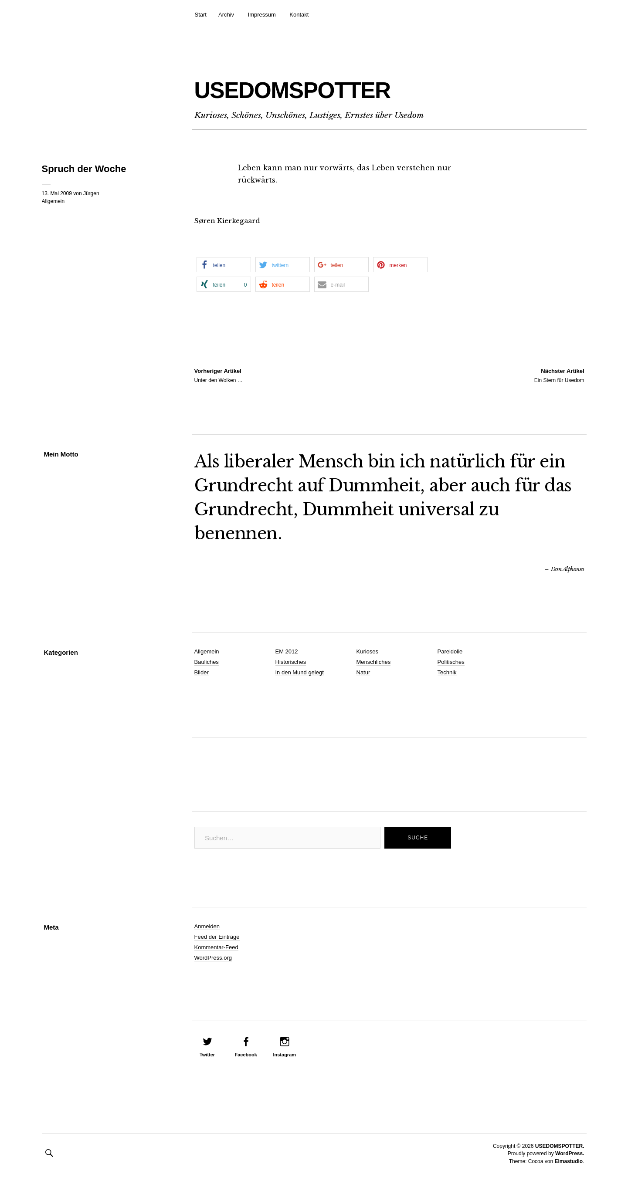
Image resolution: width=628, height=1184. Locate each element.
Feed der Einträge (217, 937)
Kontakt (299, 14)
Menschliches (373, 662)
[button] (224, 264)
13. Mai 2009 (57, 193)
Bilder (201, 672)
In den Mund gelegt (299, 672)
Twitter (207, 1054)
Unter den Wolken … (218, 375)
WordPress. (569, 1153)
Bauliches (206, 662)
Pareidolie (450, 651)
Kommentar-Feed (216, 947)
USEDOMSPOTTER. (559, 1146)
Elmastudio (568, 1161)
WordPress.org (213, 957)
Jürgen (91, 193)
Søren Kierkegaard (229, 220)
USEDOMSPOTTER (351, 85)
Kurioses (367, 651)
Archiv (226, 14)
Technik (447, 672)
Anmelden (207, 926)
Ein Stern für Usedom (559, 375)
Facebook (245, 1054)
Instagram (284, 1054)
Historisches (290, 662)
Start (201, 14)
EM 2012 (286, 651)
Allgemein (53, 201)
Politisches (451, 662)
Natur (363, 672)
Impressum (262, 14)
